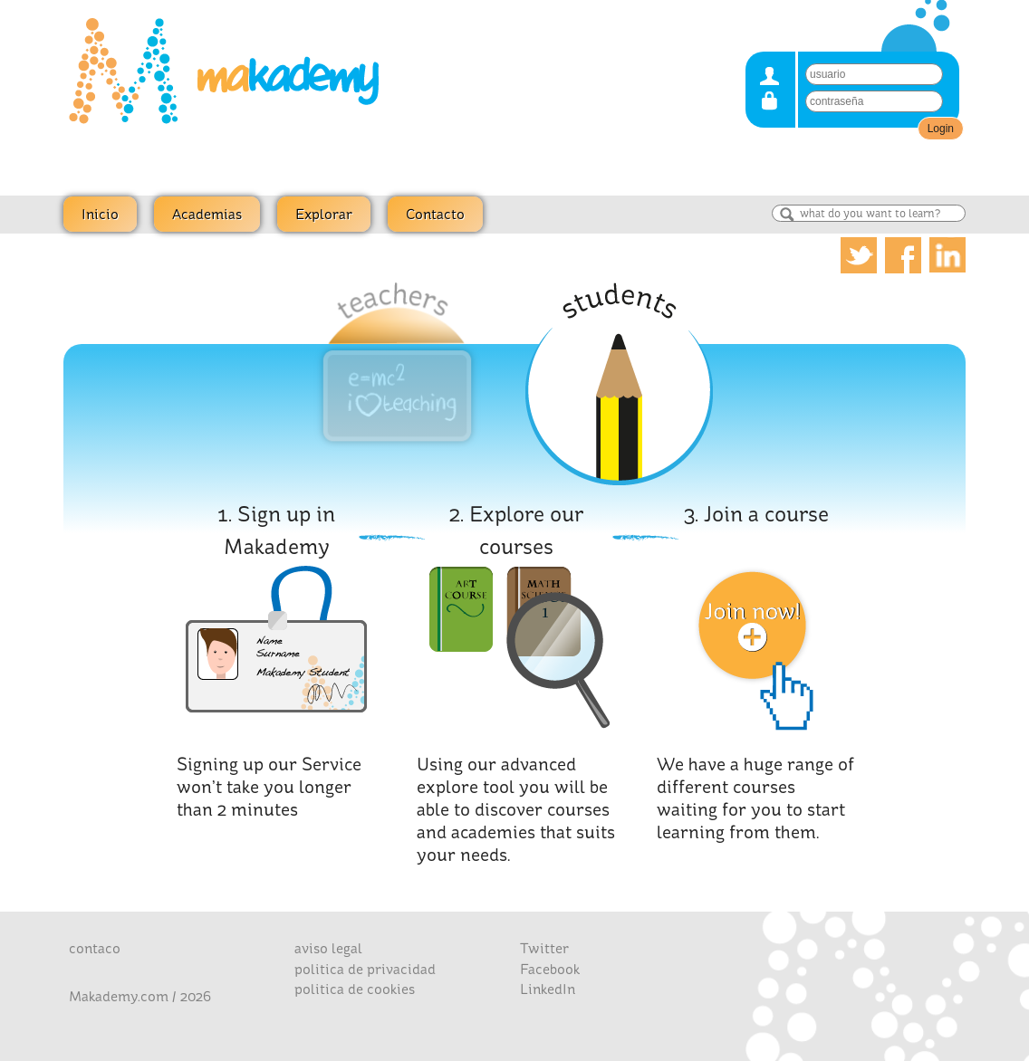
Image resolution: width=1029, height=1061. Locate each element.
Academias (207, 214)
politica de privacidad (365, 969)
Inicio (100, 214)
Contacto (435, 214)
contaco (94, 948)
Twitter (544, 948)
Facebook (550, 969)
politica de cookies (354, 989)
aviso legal (328, 948)
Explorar (323, 214)
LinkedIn (547, 989)
